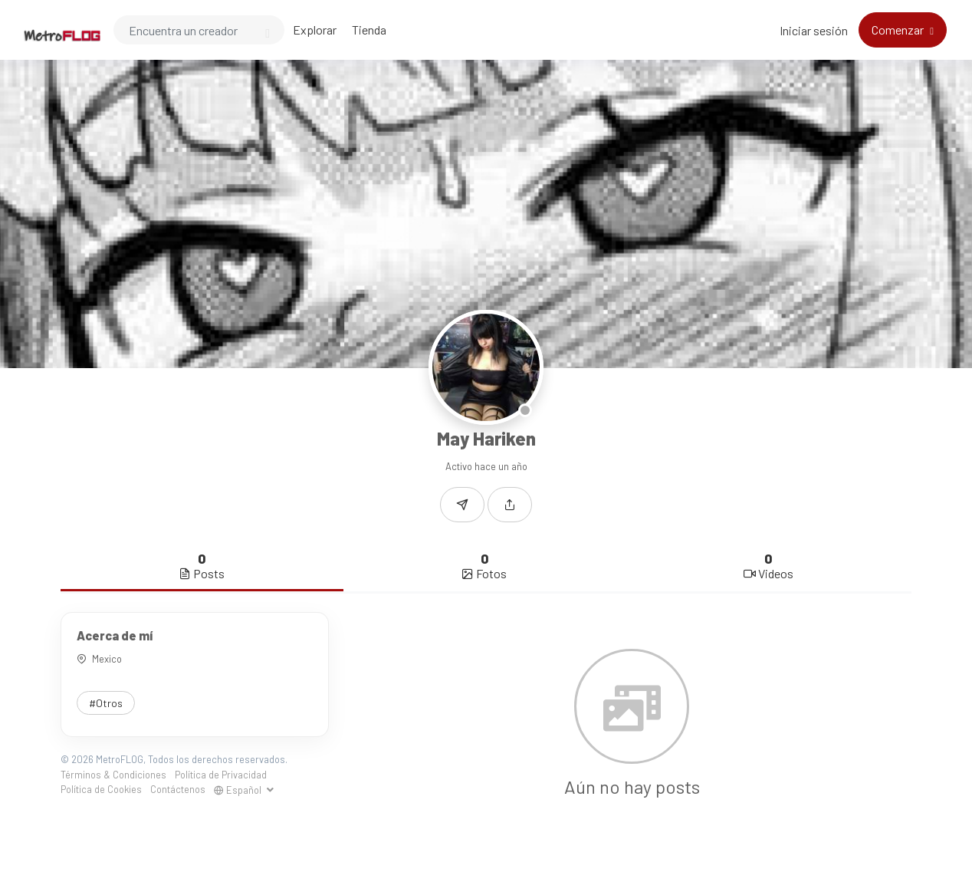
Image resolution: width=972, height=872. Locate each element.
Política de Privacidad (221, 774)
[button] (510, 504)
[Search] (199, 30)
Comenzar (899, 29)
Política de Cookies (101, 789)
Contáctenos (177, 789)
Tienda (369, 29)
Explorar (315, 29)
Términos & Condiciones (113, 774)
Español (239, 790)
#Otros (106, 702)
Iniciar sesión (814, 30)
